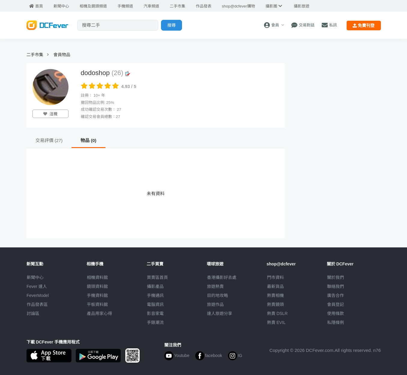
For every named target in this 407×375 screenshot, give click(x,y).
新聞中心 (35, 277)
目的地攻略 (217, 295)
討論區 (33, 313)
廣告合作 (335, 295)
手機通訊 (155, 295)
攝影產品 (155, 286)
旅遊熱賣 (215, 286)
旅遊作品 (215, 304)
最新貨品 (275, 286)
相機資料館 (97, 277)
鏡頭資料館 (97, 286)
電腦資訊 (155, 304)
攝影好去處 (221, 277)
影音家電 (155, 313)
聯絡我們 (335, 286)
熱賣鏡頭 (275, 304)
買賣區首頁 (157, 277)
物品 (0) (88, 140)
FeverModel (38, 295)
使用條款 (335, 313)
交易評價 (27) (49, 140)
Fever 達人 (37, 286)
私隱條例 (335, 322)
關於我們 (335, 277)
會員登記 (335, 304)
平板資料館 (97, 304)
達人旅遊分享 (219, 313)
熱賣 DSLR (277, 313)
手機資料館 (97, 295)
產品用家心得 (99, 313)
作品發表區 (37, 304)
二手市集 (34, 54)
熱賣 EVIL (276, 322)
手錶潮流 (155, 322)
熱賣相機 (275, 295)
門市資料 (275, 277)
